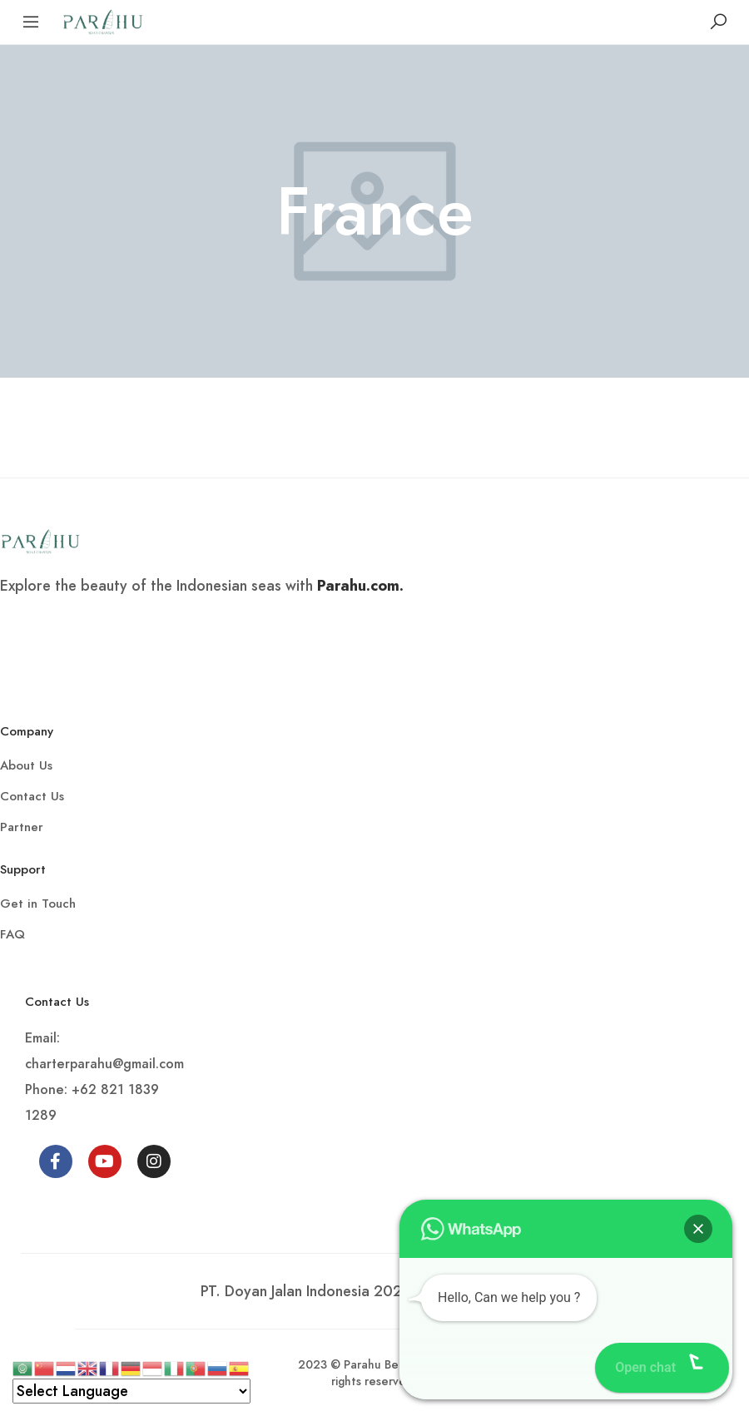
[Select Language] (131, 1391)
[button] (698, 1229)
